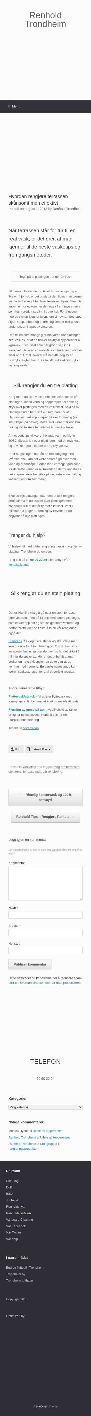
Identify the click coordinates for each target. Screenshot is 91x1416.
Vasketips (29, 767)
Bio (17, 749)
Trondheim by (15, 1274)
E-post (14, 926)
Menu (14, 106)
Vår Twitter (13, 1232)
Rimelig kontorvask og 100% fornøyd (45, 797)
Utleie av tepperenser (48, 1131)
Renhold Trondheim (67, 209)
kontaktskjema (18, 564)
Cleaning (12, 1181)
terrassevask (32, 771)
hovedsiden (31, 728)
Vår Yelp (12, 1239)
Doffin (10, 1187)
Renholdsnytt (15, 1206)
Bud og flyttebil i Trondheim (25, 1267)
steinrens (14, 771)
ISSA (9, 1194)
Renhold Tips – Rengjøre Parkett (45, 816)
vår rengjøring (52, 771)
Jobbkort (12, 1200)
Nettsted (14, 943)
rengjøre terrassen (66, 767)
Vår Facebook (16, 1226)
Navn (13, 907)
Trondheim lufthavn (19, 1280)
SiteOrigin (42, 1406)
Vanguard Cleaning (19, 1219)
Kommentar (16, 863)
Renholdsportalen (18, 1213)
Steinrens (15, 641)
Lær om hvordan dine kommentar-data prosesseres (44, 983)
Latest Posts (41, 749)
